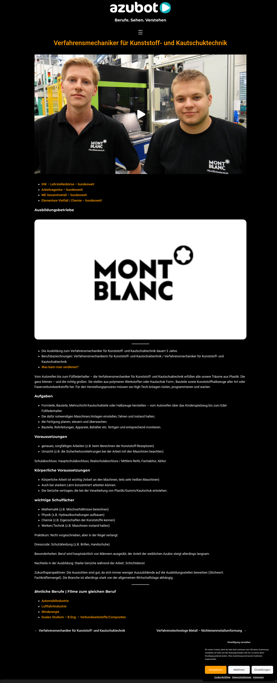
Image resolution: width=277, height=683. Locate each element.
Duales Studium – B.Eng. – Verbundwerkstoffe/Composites (84, 617)
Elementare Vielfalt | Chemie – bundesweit (72, 200)
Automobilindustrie (55, 601)
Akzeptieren (216, 669)
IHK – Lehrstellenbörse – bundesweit (68, 184)
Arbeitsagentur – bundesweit (62, 190)
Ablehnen (238, 669)
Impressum (258, 677)
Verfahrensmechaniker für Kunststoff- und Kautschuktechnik (82, 630)
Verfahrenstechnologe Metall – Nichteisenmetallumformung (199, 630)
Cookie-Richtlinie (222, 677)
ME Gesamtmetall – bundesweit (64, 195)
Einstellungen (262, 669)
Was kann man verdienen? (60, 367)
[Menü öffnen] (140, 32)
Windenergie (50, 612)
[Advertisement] (138, 657)
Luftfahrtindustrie (54, 606)
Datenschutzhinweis (241, 677)
